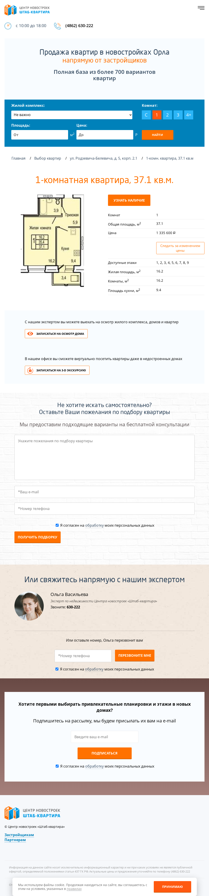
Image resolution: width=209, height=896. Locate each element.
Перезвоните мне (134, 655)
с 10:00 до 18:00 (31, 25)
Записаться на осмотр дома (60, 334)
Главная (18, 158)
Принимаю (172, 886)
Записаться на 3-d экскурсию (61, 370)
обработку (94, 525)
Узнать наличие (129, 200)
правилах (74, 889)
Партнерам (15, 839)
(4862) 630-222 (79, 25)
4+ (188, 115)
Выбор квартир (48, 158)
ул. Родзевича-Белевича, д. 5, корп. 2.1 (104, 158)
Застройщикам (19, 834)
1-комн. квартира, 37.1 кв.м (170, 158)
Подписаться (104, 753)
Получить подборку (37, 537)
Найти (157, 135)
